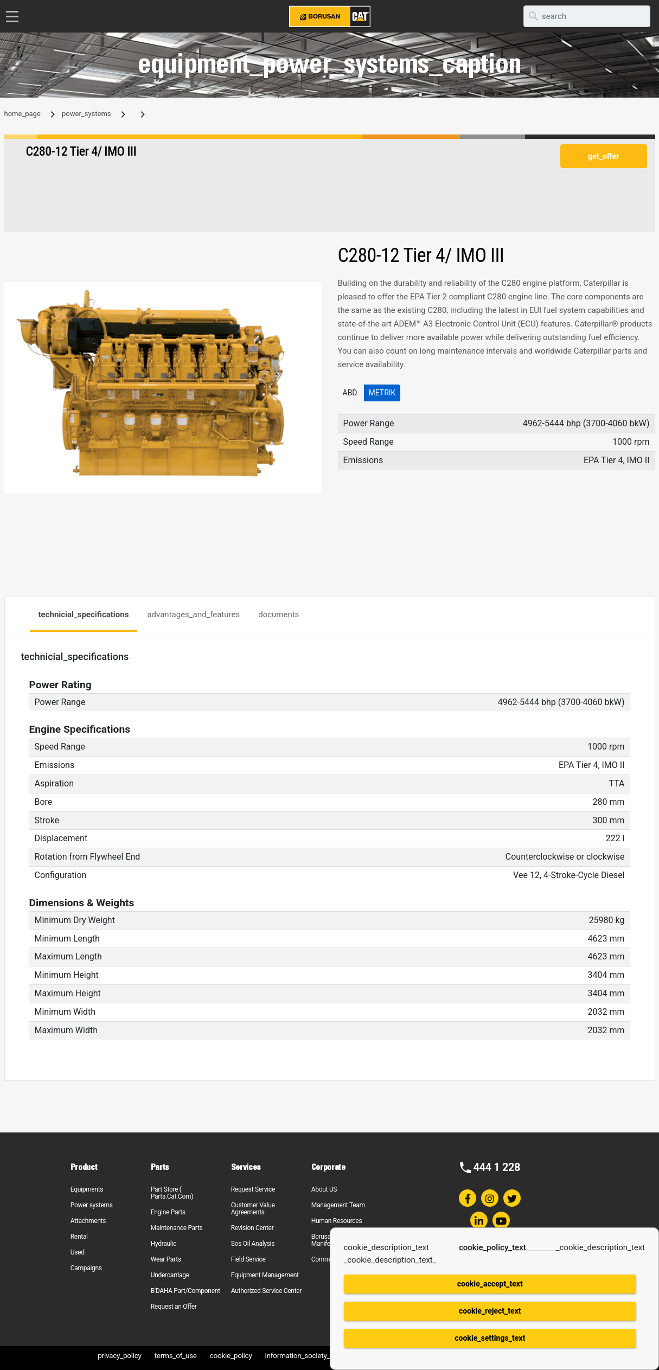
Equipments (87, 1189)
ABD (350, 392)
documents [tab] (278, 614)
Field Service (248, 1259)
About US (324, 1189)
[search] (586, 16)
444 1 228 (496, 1167)
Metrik (382, 392)
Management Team (338, 1205)
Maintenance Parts (177, 1228)
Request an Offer (174, 1306)
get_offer (603, 156)
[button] (312, 291)
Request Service (253, 1189)
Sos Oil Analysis (252, 1243)
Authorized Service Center (266, 1291)
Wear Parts (166, 1259)
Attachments (88, 1221)
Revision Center (252, 1228)
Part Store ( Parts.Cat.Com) (172, 1193)
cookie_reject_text (490, 1311)
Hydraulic (163, 1243)
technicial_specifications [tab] (84, 614)
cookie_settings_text (490, 1338)
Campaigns (86, 1268)
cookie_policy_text (507, 1247)
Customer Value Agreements (253, 1208)
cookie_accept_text (490, 1283)
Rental (79, 1236)
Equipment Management (265, 1275)
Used (78, 1252)
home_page (22, 114)
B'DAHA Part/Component (185, 1291)
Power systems (92, 1205)
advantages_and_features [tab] (193, 614)
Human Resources (336, 1221)
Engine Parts (168, 1212)
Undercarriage (170, 1275)
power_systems (86, 114)
